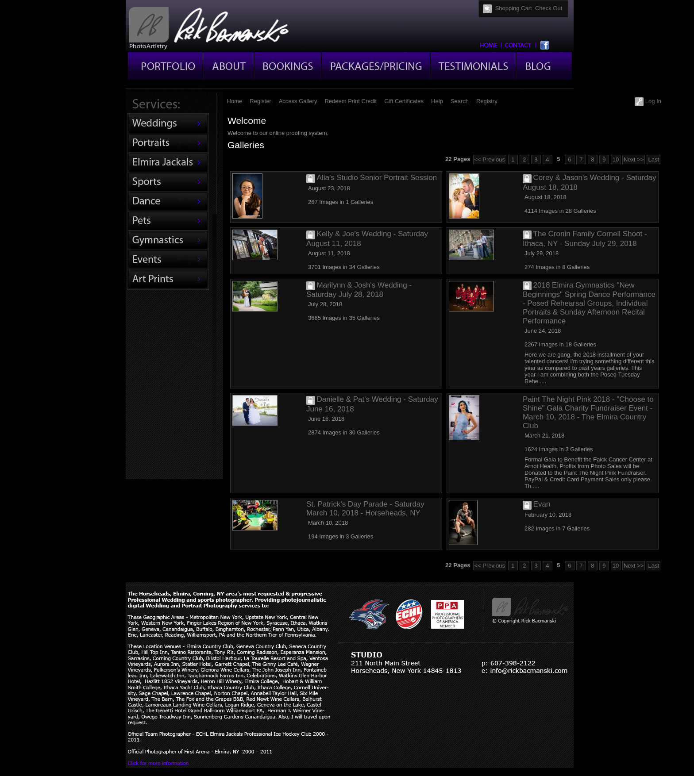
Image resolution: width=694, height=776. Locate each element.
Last (653, 159)
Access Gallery (298, 101)
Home (235, 101)
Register (260, 101)
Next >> (634, 159)
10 (616, 159)
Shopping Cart (513, 8)
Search (460, 101)
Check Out (548, 8)
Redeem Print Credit (350, 101)
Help (437, 101)
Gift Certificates (404, 101)
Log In (648, 101)
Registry (486, 101)
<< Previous (489, 159)
